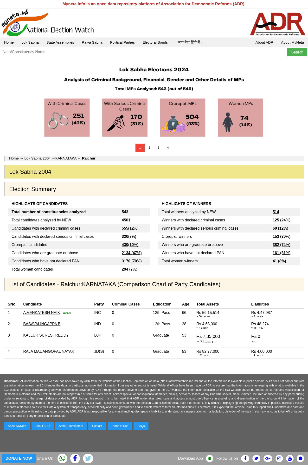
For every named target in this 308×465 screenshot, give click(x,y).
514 (276, 212)
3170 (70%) (132, 261)
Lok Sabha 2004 (37, 158)
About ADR (264, 42)
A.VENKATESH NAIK (41, 313)
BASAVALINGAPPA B (41, 324)
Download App (190, 458)
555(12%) (130, 228)
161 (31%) (281, 253)
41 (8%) (279, 261)
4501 (126, 220)
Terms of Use (119, 426)
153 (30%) (281, 236)
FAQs (141, 426)
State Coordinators (71, 426)
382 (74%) (281, 245)
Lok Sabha (30, 42)
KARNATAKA (66, 158)
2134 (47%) (132, 253)
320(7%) (129, 236)
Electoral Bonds (155, 42)
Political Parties (122, 42)
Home (9, 42)
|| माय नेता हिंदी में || (188, 42)
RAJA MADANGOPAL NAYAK (48, 351)
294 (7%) (129, 269)
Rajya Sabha (92, 42)
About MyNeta (292, 42)
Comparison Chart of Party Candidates (168, 284)
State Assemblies (60, 42)
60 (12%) (280, 228)
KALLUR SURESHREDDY (46, 335)
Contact (97, 426)
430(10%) (130, 245)
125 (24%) (281, 220)
